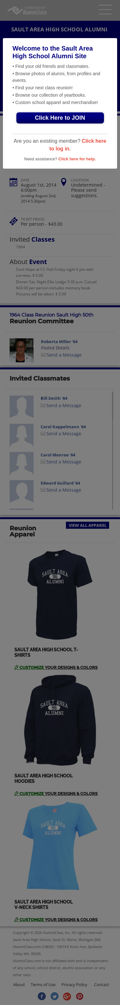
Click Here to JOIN (60, 118)
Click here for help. (77, 159)
